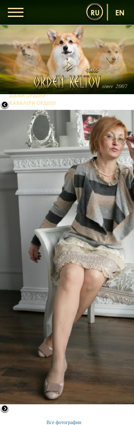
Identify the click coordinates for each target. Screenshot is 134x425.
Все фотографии (63, 422)
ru (95, 12)
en (120, 12)
